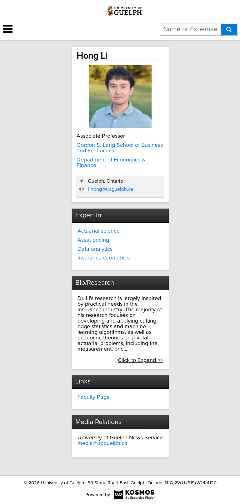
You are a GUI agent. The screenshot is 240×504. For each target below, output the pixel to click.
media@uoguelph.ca (103, 443)
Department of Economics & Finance (111, 162)
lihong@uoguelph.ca (110, 189)
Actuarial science (99, 231)
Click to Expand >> (140, 360)
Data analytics (95, 249)
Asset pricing (93, 240)
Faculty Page (94, 397)
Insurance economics (104, 258)
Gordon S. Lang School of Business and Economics (120, 148)
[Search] (229, 29)
